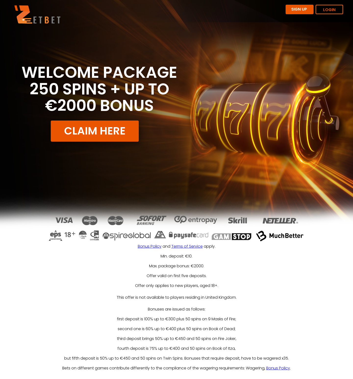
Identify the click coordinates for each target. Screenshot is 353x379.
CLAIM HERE (95, 130)
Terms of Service (187, 246)
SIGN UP (299, 9)
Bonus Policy (150, 246)
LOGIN (329, 10)
